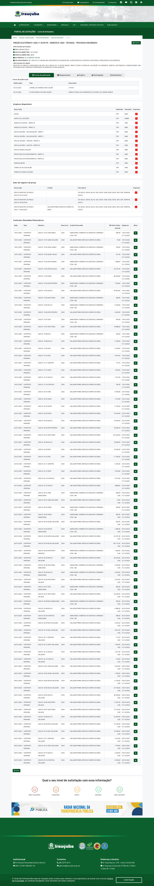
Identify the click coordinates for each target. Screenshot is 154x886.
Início (15, 38)
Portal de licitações (42, 38)
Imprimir (136, 43)
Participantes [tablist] (100, 75)
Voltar (16, 770)
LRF (75, 25)
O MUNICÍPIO (39, 25)
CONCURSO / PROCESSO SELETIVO (92, 25)
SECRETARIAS (52, 25)
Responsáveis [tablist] (60, 75)
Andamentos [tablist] (121, 75)
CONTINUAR (129, 880)
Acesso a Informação (26, 38)
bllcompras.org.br (32, 58)
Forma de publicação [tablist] (36, 75)
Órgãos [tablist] (81, 75)
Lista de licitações (57, 38)
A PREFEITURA (24, 25)
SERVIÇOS (65, 25)
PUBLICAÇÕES (112, 25)
